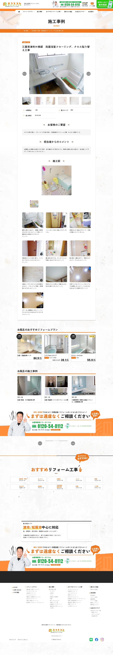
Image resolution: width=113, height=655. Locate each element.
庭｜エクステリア (54, 613)
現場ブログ (94, 625)
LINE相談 (16, 605)
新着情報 (92, 611)
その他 (51, 620)
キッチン (52, 604)
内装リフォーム (72, 617)
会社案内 (92, 608)
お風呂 (51, 606)
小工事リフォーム (72, 619)
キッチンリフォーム (31, 604)
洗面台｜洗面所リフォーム (33, 609)
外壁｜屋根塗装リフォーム (75, 613)
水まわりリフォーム (31, 611)
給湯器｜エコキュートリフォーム (35, 615)
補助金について (94, 617)
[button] (24, 73)
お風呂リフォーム (31, 606)
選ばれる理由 (93, 602)
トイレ (51, 607)
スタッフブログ (96, 627)
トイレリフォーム (31, 607)
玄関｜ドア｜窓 (54, 615)
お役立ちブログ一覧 (95, 623)
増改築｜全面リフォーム (74, 615)
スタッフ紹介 (93, 610)
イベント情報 (93, 613)
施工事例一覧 (52, 602)
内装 (51, 611)
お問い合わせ (17, 603)
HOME (15, 600)
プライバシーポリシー (23, 652)
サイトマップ (12, 652)
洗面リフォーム (72, 607)
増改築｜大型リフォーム (32, 602)
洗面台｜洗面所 (54, 609)
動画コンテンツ (94, 615)
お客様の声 (94, 628)
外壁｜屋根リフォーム (32, 613)
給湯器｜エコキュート (56, 617)
